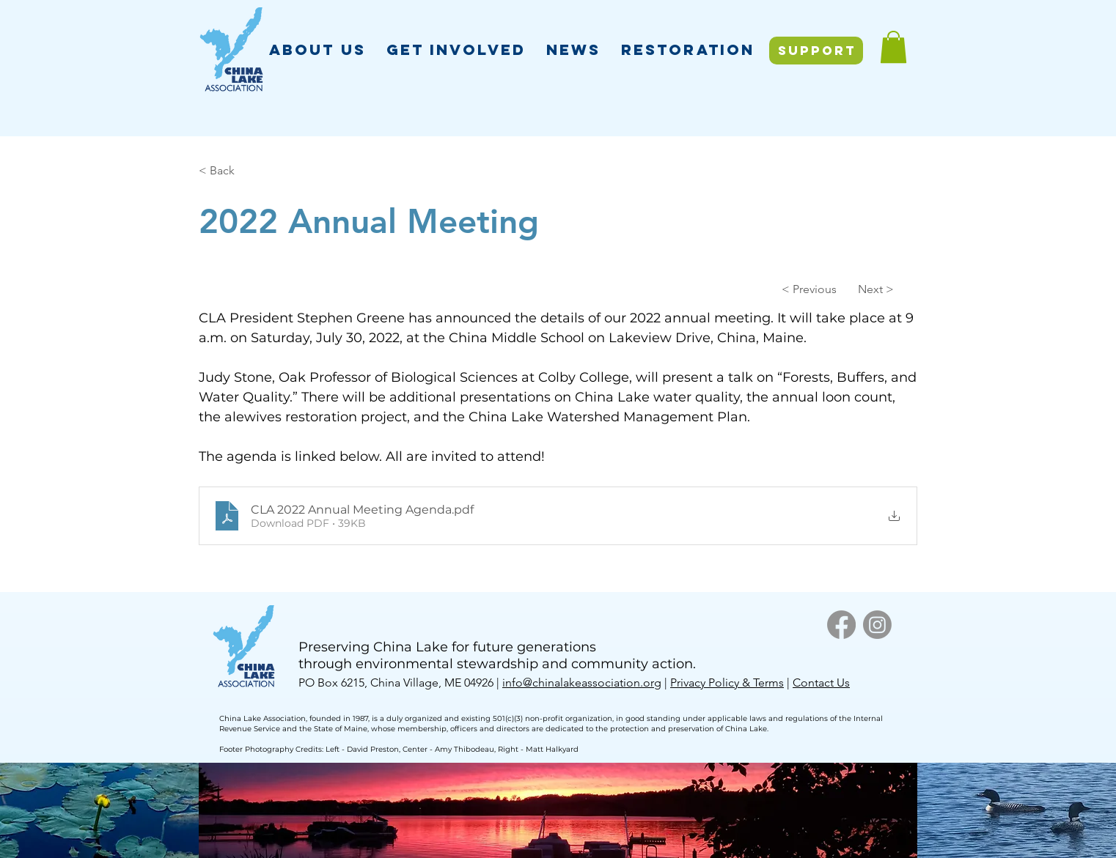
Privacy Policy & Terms (727, 682)
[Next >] (857, 288)
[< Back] (247, 170)
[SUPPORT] (816, 50)
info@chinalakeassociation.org (581, 682)
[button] (317, 49)
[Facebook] (841, 624)
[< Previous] (812, 288)
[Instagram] (877, 624)
